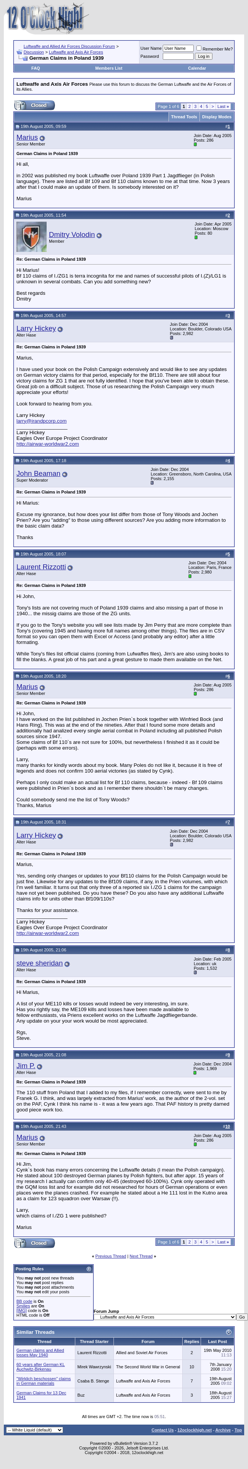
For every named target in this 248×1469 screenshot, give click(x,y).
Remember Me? (214, 49)
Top (238, 1430)
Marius (27, 137)
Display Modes (217, 116)
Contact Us (162, 1430)
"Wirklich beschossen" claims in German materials (43, 1381)
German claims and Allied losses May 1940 (40, 1352)
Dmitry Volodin (72, 234)
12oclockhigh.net (194, 1430)
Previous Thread (111, 1256)
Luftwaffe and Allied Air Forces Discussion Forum (69, 46)
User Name (151, 48)
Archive (223, 1430)
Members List (108, 68)
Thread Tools (184, 116)
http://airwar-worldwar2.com (47, 444)
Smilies (23, 1306)
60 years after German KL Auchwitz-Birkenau (40, 1366)
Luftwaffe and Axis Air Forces (76, 52)
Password (150, 56)
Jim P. (25, 1066)
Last (223, 106)
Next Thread (141, 1256)
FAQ (35, 68)
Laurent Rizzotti (41, 567)
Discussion (34, 52)
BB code (24, 1301)
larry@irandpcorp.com (41, 421)
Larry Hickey (36, 328)
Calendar (197, 68)
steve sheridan (39, 963)
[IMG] (21, 1310)
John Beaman (38, 473)
